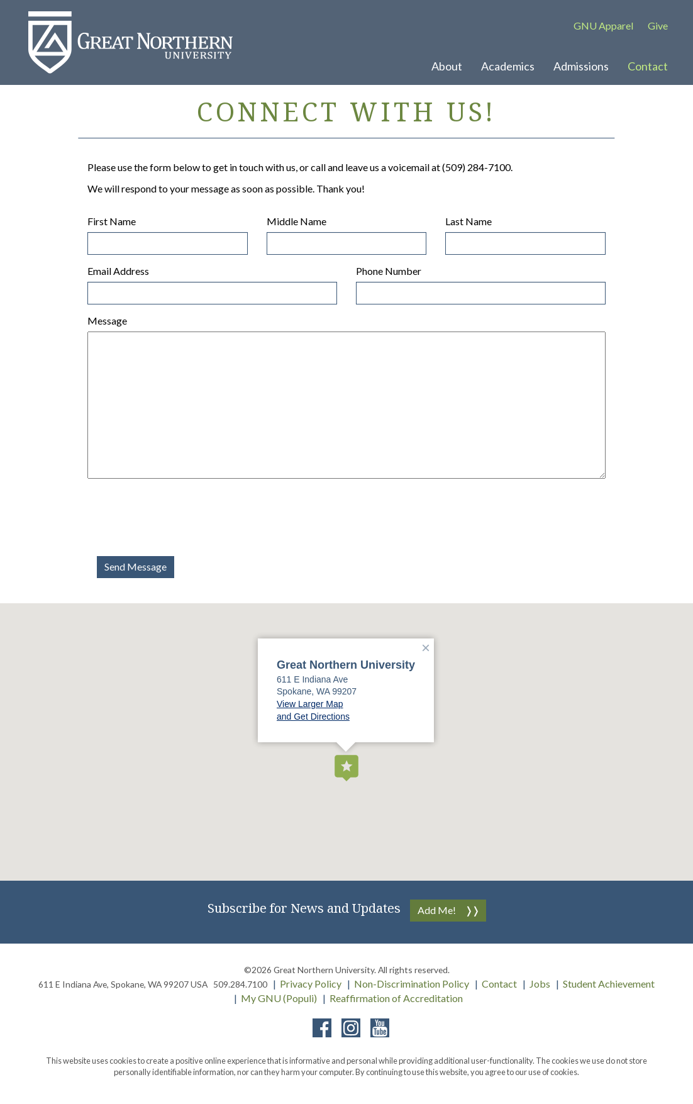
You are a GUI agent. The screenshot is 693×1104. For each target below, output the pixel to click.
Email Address (118, 271)
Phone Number (388, 271)
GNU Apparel (603, 25)
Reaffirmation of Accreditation (396, 998)
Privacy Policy (310, 984)
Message (107, 320)
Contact (499, 984)
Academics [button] (508, 66)
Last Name (468, 221)
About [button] (446, 66)
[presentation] (183, 512)
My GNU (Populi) (279, 998)
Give (658, 25)
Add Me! (437, 910)
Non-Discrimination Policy (411, 984)
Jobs (539, 984)
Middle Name (296, 221)
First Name (111, 221)
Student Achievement (609, 984)
